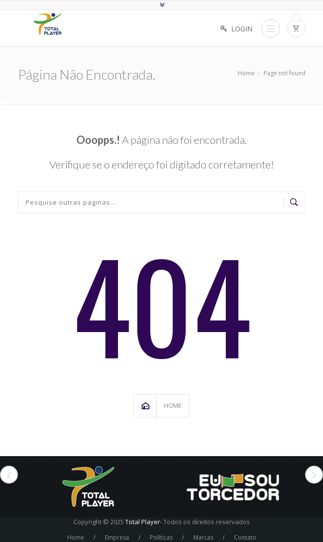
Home (246, 73)
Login (241, 28)
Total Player (142, 521)
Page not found (285, 73)
